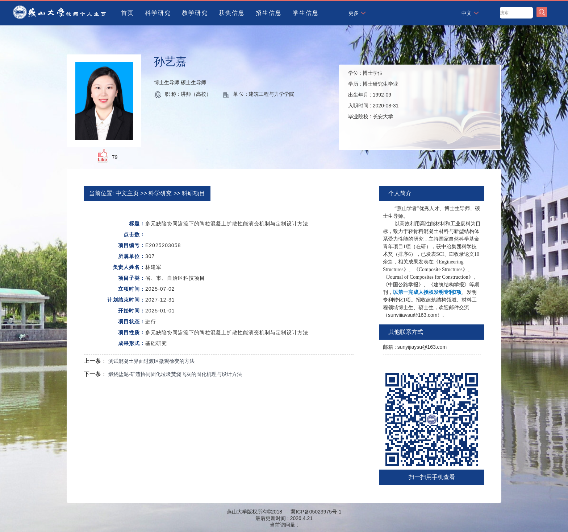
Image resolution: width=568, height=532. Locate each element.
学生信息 (306, 13)
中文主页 (127, 193)
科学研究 (158, 13)
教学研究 (195, 13)
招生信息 (269, 13)
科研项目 (193, 193)
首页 (127, 13)
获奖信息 (232, 13)
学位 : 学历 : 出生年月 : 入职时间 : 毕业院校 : (373, 94)
